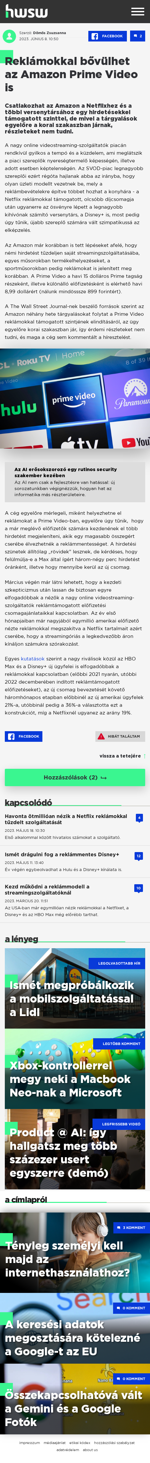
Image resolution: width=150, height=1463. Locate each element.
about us (90, 1450)
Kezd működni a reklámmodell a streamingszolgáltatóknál (47, 889)
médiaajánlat (55, 1443)
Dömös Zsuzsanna (49, 33)
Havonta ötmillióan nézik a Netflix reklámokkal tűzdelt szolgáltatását (66, 819)
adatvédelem (68, 1450)
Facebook (108, 36)
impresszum (29, 1443)
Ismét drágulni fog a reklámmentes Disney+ (62, 854)
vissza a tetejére (120, 756)
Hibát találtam (119, 736)
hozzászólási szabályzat (114, 1443)
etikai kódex (79, 1443)
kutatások (33, 658)
